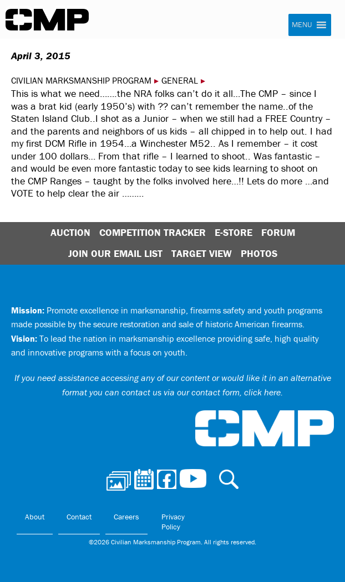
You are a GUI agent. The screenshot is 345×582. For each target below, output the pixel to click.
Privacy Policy (173, 522)
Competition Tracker (152, 232)
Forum (278, 232)
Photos (259, 253)
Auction (70, 232)
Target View (201, 253)
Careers (126, 517)
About (34, 517)
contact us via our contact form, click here (201, 392)
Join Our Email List (115, 253)
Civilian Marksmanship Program (47, 20)
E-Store (233, 232)
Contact (79, 517)
